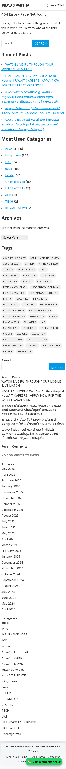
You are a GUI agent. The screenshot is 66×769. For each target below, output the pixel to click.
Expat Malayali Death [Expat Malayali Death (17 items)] (14, 287)
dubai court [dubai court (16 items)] (30, 275)
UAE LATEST (14, 188)
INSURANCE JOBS (14, 634)
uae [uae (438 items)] (43, 322)
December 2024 (12, 562)
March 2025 (9, 545)
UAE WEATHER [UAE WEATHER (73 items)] (24, 351)
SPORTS (7, 704)
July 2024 (8, 592)
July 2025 (8, 521)
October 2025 (10, 504)
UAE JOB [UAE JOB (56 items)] (7, 334)
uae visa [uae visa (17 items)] (7, 351)
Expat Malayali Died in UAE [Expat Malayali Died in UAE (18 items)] (45, 287)
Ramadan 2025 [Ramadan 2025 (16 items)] (11, 322)
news (8, 149)
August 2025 (9, 515)
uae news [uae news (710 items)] (32, 345)
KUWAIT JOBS (11, 658)
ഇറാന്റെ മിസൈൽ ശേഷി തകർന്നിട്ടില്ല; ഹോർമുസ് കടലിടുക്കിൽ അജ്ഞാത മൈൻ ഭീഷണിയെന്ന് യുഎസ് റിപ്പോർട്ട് (30, 124)
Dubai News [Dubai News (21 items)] (48, 275)
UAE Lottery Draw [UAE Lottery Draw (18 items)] (37, 339)
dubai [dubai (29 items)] (43, 269)
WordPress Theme (46, 746)
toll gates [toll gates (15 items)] (30, 322)
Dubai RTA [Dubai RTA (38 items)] (27, 281)
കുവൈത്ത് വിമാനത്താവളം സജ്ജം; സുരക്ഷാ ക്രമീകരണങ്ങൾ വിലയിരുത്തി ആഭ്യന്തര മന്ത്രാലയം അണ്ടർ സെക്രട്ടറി (29, 96)
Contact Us (54, 756)
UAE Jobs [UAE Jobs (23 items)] (22, 334)
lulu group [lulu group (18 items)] (29, 304)
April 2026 (8, 474)
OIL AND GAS (10, 699)
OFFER (6, 693)
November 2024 (12, 568)
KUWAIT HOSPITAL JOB (18, 652)
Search (6, 360)
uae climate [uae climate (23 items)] (29, 328)
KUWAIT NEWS (16, 208)
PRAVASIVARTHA (15, 5)
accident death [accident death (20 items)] (11, 264)
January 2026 (10, 486)
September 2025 (12, 509)
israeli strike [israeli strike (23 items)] (10, 304)
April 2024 (8, 609)
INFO (4, 628)
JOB (8, 195)
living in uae (13, 155)
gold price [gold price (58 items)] (22, 299)
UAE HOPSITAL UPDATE (18, 722)
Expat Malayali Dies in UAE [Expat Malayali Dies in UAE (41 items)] (43, 293)
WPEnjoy (33, 751)
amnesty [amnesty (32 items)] (8, 269)
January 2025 (10, 556)
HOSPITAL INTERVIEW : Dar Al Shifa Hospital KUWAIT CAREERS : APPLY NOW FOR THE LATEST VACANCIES (30, 80)
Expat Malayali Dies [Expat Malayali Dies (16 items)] (13, 293)
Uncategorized (15, 182)
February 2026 (11, 480)
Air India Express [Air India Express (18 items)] (48, 264)
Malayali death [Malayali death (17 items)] (48, 304)
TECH (9, 201)
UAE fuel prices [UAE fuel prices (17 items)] (49, 328)
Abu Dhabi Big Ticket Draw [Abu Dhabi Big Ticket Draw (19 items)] (44, 258)
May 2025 (8, 533)
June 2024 (8, 597)
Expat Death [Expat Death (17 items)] (43, 281)
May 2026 (8, 469)
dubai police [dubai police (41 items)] (10, 281)
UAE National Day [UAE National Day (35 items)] (12, 345)
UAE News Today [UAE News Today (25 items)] (51, 345)
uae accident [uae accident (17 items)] (10, 328)
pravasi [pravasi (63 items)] (53, 316)
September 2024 (12, 580)
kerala (9, 175)
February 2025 (11, 550)
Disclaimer (24, 761)
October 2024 (10, 574)
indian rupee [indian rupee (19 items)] (40, 299)
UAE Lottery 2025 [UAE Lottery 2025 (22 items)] (12, 339)
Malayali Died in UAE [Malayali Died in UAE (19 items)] (40, 310)
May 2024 (8, 603)
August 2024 (10, 586)
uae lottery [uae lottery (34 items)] (38, 334)
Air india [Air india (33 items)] (29, 264)
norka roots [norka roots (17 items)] (37, 316)
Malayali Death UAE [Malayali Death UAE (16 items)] (13, 310)
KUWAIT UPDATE (13, 675)
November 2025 (12, 498)
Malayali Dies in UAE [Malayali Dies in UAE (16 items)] (14, 316)
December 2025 (12, 492)
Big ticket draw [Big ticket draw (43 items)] (26, 269)
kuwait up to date (12, 669)
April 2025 (8, 539)
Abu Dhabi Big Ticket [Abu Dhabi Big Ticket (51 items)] (14, 258)
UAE (8, 162)
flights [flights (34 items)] (7, 299)
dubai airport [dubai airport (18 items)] (10, 275)
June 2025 (8, 527)
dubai (8, 168)
